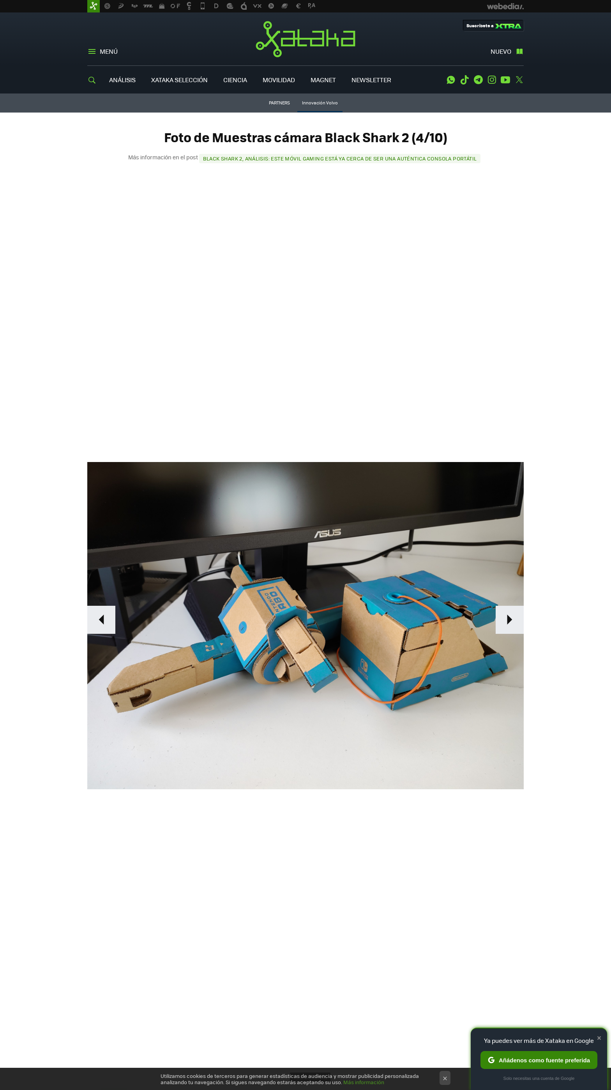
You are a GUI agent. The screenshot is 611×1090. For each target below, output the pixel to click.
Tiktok (464, 80)
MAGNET (323, 79)
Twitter (519, 80)
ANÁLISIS (122, 79)
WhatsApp (451, 80)
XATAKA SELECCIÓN (179, 79)
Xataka (305, 38)
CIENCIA (235, 79)
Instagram (491, 80)
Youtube (505, 80)
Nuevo (501, 51)
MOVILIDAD (279, 79)
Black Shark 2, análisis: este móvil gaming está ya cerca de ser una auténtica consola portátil (340, 158)
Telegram (478, 80)
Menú (109, 51)
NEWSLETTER (371, 79)
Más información (363, 1082)
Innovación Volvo (320, 103)
